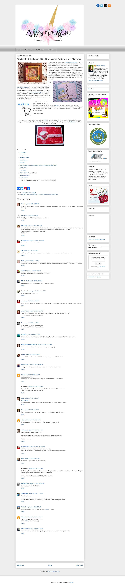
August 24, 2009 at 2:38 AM (31, 410)
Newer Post (20, 565)
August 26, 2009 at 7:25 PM (36, 493)
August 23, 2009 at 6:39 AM (36, 364)
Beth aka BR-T (25, 483)
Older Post (79, 565)
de (22, 215)
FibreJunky (24, 281)
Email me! (91, 89)
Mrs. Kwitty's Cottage (71, 62)
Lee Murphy (23, 170)
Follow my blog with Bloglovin (96, 239)
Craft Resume (40, 50)
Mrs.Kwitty (24, 225)
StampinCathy (25, 240)
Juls (22, 301)
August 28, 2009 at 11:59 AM (35, 528)
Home (19, 50)
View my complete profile (95, 80)
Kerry (22, 458)
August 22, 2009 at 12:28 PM (38, 291)
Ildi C (56, 105)
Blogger (71, 582)
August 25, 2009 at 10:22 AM (34, 430)
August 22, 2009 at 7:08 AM (32, 260)
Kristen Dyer (23, 167)
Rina (22, 410)
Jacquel (23, 270)
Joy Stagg (22, 162)
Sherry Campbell (24, 172)
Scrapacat (24, 430)
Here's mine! (24, 400)
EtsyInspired (46, 194)
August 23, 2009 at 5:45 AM (33, 354)
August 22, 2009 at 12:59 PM (31, 301)
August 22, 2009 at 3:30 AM (32, 204)
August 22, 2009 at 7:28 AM (33, 270)
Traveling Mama (25, 291)
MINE (26, 521)
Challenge (30, 194)
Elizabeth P (24, 517)
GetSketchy (72, 122)
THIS (45, 120)
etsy (41, 194)
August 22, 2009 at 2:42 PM (32, 322)
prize (57, 194)
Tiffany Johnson (24, 177)
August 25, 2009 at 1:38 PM (32, 458)
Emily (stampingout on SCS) (29, 344)
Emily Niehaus (23, 155)
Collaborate (28, 50)
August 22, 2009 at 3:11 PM (32, 334)
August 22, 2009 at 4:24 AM (37, 240)
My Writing (51, 50)
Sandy (23, 374)
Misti (22, 260)
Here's (47, 509)
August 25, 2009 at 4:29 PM (36, 468)
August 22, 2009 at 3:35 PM (45, 344)
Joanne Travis (25, 311)
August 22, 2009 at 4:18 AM (35, 225)
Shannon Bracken (24, 175)
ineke (22, 204)
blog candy (24, 194)
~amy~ (23, 354)
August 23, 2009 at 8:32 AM (32, 374)
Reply (22, 210)
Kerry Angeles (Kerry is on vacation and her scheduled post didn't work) (38, 165)
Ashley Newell (100, 65)
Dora (22, 322)
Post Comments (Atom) (53, 571)
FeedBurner (102, 267)
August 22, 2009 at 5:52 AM (31, 250)
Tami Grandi (24, 493)
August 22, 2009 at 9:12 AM (35, 281)
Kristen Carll (24, 364)
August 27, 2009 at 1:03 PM (35, 517)
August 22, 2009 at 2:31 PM (37, 311)
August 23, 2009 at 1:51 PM (36, 386)
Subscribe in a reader (94, 277)
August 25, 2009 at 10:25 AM (37, 446)
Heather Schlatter (24, 157)
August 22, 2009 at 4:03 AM (30, 215)
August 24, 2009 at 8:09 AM (33, 420)
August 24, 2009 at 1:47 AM (32, 398)
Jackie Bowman (24, 160)
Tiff (22, 250)
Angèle (23, 420)
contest (35, 194)
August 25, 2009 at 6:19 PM (37, 483)
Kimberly (23, 507)
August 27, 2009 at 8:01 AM (34, 507)
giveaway (52, 194)
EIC (39, 194)
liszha (23, 334)
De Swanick (23, 152)
